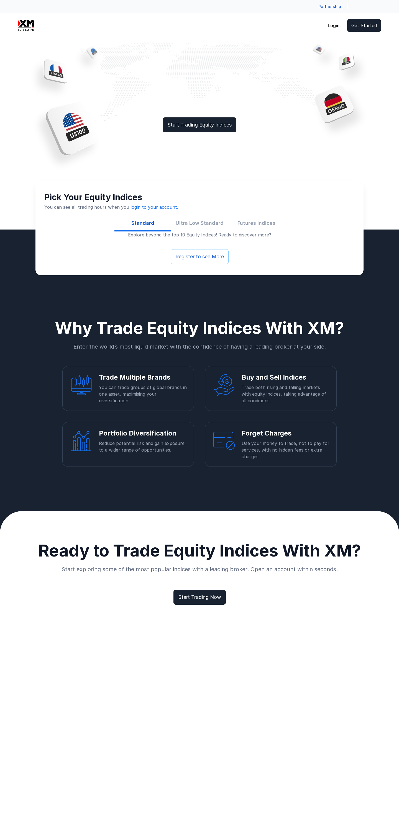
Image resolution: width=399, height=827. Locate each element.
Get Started (364, 25)
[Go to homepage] (26, 25)
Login (333, 25)
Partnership (329, 6)
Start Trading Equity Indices (199, 125)
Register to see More (199, 256)
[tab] (142, 223)
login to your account (154, 207)
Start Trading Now (199, 597)
